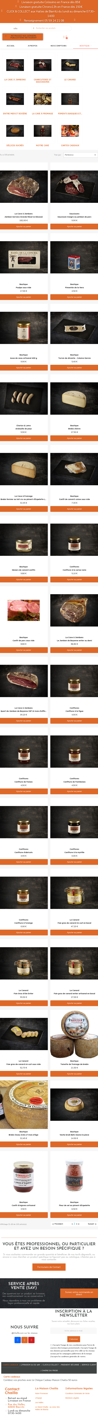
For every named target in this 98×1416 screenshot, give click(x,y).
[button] (23, 36)
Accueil (11, 46)
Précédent (57, 1224)
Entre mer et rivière (15, 113)
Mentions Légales (72, 1398)
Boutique (85, 46)
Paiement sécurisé (69, 1365)
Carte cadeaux (12, 1377)
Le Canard (70, 79)
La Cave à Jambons (15, 79)
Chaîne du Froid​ (49, 1371)
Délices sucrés (15, 145)
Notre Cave (42, 145)
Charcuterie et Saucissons (42, 80)
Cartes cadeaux (70, 145)
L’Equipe (38, 1398)
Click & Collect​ (50, 1365)
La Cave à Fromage (42, 113)
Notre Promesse (41, 1394)
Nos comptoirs (58, 46)
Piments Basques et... (70, 113)
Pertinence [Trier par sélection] (81, 154)
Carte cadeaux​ (10, 1365)
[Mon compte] (63, 37)
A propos (32, 46)
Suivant (92, 1224)
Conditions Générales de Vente (77, 1394)
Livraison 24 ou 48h (30, 1365)
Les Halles (39, 1403)
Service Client (88, 1365)
